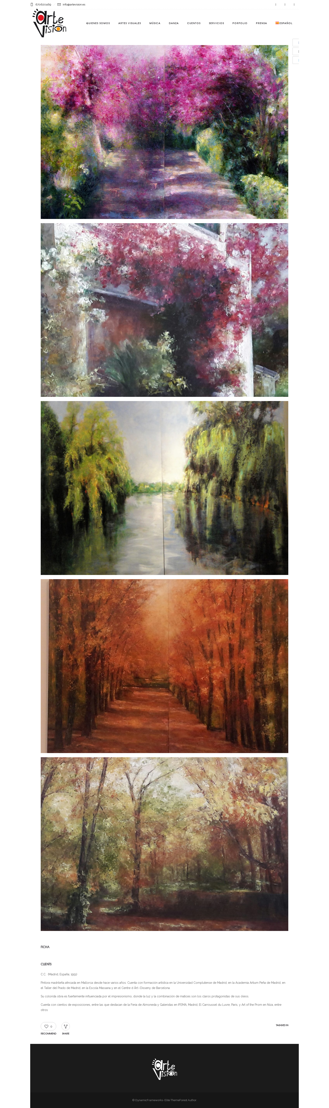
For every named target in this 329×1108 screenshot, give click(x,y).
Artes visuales (129, 23)
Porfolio (240, 23)
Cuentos (194, 23)
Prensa (261, 23)
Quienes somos (98, 23)
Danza (174, 23)
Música (155, 23)
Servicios (216, 23)
